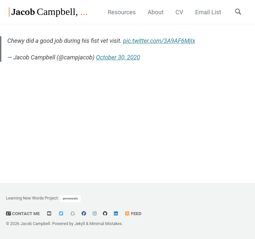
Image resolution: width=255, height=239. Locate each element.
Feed (132, 213)
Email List (208, 12)
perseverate (70, 198)
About (156, 12)
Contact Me (23, 213)
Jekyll (79, 223)
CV (179, 12)
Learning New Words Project (32, 198)
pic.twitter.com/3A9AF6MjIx (159, 40)
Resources (121, 12)
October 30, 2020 (118, 57)
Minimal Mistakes (105, 223)
